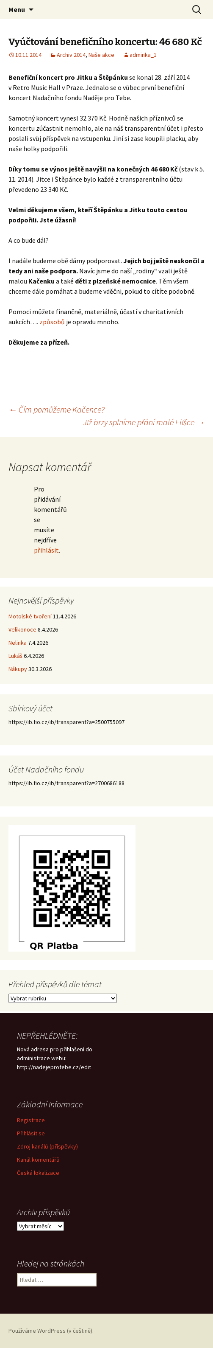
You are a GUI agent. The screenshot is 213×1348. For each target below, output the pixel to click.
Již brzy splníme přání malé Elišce (144, 422)
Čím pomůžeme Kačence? (56, 409)
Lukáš (15, 656)
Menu (16, 9)
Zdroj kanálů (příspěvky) (47, 1146)
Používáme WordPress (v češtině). (51, 1330)
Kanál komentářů (38, 1159)
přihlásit (46, 550)
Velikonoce (22, 629)
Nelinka (17, 642)
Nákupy (17, 669)
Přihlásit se (31, 1133)
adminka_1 (143, 55)
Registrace (31, 1120)
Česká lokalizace (38, 1173)
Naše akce (101, 55)
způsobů (52, 321)
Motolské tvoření (30, 616)
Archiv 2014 (71, 55)
